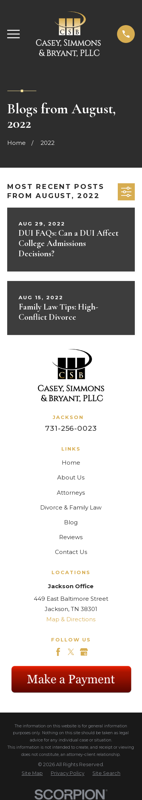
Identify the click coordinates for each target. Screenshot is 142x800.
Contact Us (71, 552)
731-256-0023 (71, 428)
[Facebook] (58, 652)
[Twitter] (71, 652)
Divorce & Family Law (70, 507)
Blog (71, 522)
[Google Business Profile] (84, 652)
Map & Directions (70, 619)
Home (71, 462)
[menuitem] (32, 773)
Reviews (71, 537)
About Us (70, 477)
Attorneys (71, 492)
